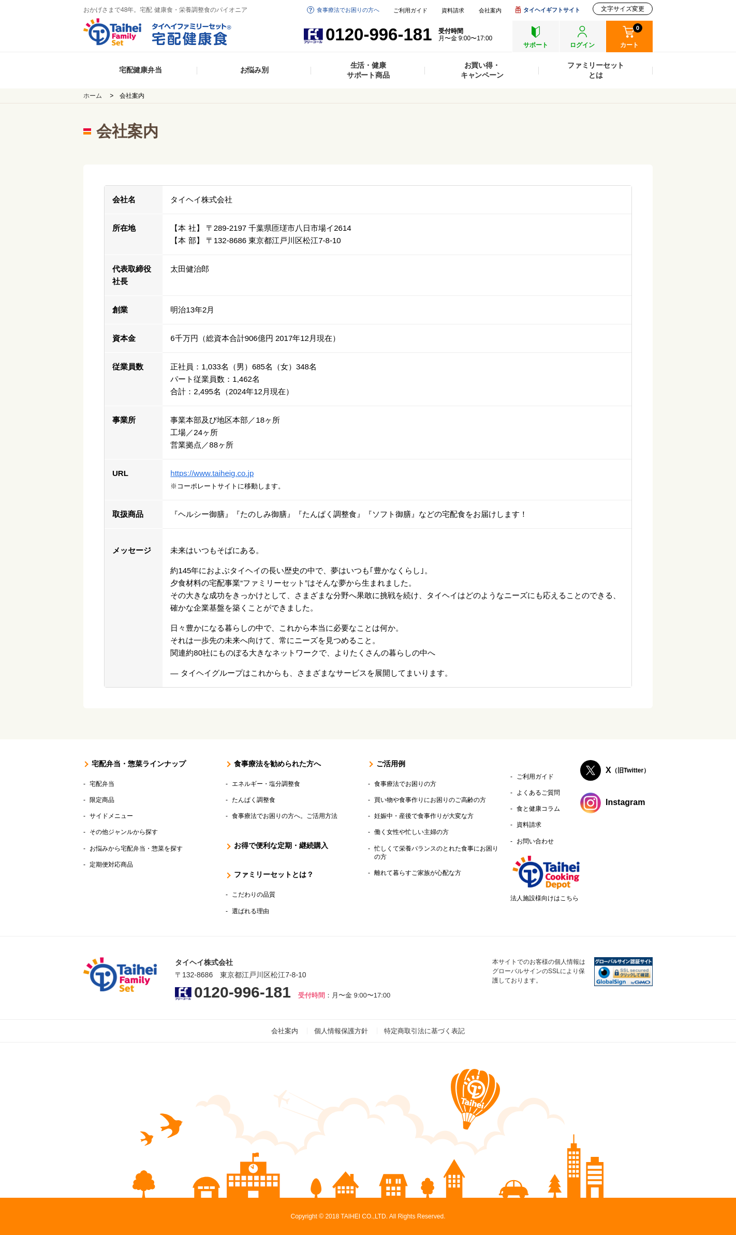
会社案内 (490, 10)
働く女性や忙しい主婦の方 (411, 832)
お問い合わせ (535, 841)
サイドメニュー (111, 816)
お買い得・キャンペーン (482, 70)
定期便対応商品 (111, 864)
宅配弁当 (102, 783)
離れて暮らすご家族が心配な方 (417, 872)
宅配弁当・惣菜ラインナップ (139, 764)
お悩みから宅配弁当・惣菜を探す (136, 848)
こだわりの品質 (253, 894)
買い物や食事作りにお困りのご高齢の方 (430, 800)
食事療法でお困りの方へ (348, 10)
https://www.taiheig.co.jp (212, 473)
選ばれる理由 (250, 911)
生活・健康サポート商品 (368, 70)
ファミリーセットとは (595, 70)
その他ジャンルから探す (124, 832)
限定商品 (102, 800)
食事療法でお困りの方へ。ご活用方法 (284, 816)
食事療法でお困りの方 (405, 783)
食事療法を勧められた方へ (277, 764)
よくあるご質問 (538, 792)
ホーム (92, 95)
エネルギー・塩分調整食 (266, 783)
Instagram (625, 802)
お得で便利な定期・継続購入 (281, 845)
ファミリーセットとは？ (274, 874)
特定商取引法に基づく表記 (424, 1031)
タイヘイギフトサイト (551, 10)
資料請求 (452, 10)
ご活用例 (390, 764)
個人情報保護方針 (341, 1031)
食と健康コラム (538, 808)
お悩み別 (254, 70)
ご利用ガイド (410, 10)
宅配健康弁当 (140, 70)
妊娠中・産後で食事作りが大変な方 (424, 816)
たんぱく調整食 (253, 800)
